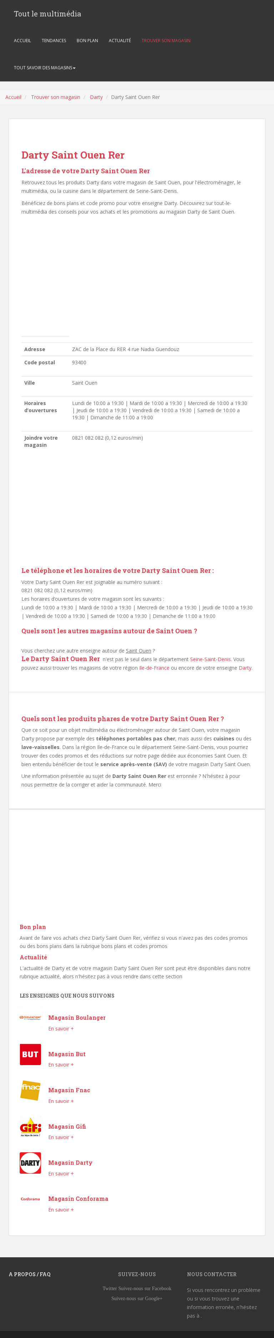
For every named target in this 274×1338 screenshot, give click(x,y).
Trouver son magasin (55, 97)
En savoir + (61, 1028)
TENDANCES (54, 41)
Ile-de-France (154, 667)
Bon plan (33, 926)
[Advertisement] (137, 278)
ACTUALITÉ (120, 41)
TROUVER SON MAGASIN (166, 41)
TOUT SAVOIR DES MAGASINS (45, 68)
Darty (96, 97)
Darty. (246, 667)
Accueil (13, 97)
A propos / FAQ (30, 1274)
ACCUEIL (22, 41)
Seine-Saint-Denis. (211, 659)
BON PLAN (87, 41)
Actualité (33, 957)
